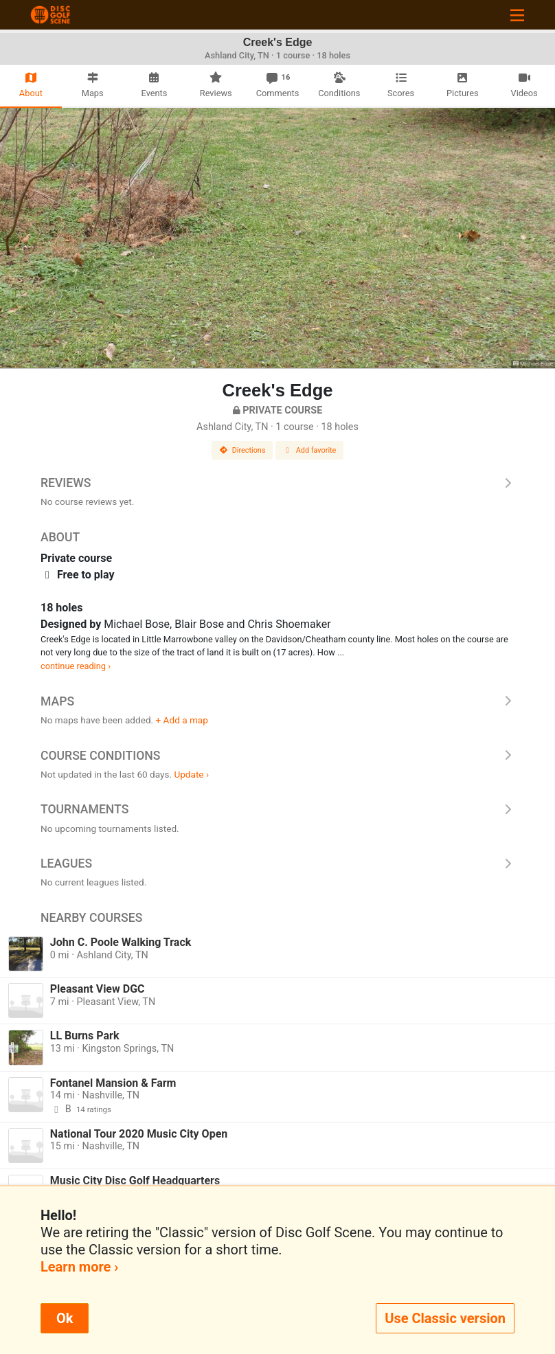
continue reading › (76, 666)
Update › (191, 774)
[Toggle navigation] (517, 14)
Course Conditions (277, 756)
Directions (242, 450)
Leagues (277, 863)
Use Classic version (445, 1318)
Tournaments (277, 809)
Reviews (277, 483)
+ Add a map (182, 719)
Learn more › (79, 1267)
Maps (277, 701)
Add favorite (310, 450)
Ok (64, 1318)
